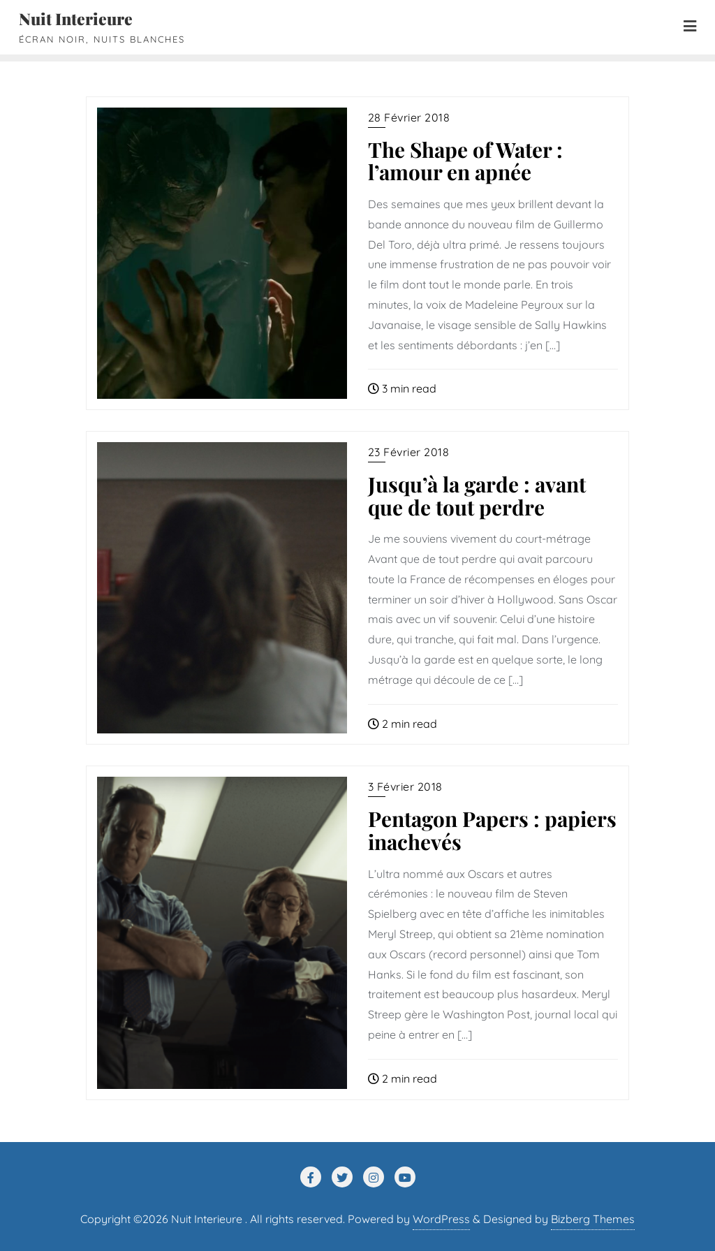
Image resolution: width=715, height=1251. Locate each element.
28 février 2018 (409, 117)
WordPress (441, 1219)
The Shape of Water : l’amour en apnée (465, 161)
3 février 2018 (405, 786)
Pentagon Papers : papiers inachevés (492, 830)
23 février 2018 (409, 452)
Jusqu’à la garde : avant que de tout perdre (477, 495)
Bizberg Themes (593, 1219)
